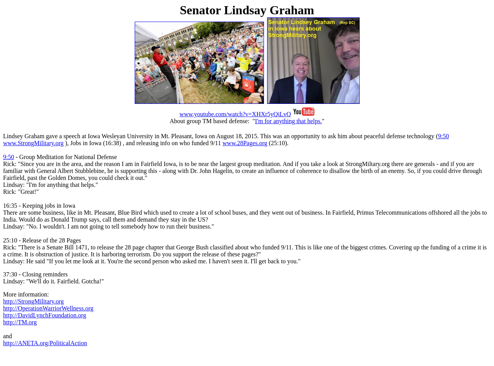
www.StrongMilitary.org (33, 143)
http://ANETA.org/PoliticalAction (45, 343)
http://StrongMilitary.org (33, 301)
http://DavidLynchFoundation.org (44, 315)
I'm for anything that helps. (288, 121)
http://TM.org (20, 322)
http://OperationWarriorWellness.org (48, 308)
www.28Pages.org (245, 143)
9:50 (443, 136)
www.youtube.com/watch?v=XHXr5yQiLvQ (235, 114)
